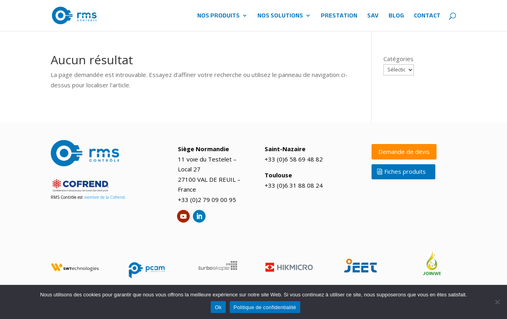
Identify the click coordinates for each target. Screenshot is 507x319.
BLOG (396, 16)
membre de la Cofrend (104, 197)
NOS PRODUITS (218, 16)
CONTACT (427, 16)
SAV (373, 16)
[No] (497, 302)
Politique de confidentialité (265, 307)
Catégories (398, 59)
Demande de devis (404, 152)
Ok (218, 307)
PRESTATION (339, 16)
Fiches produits (405, 171)
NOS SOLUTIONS (280, 16)
